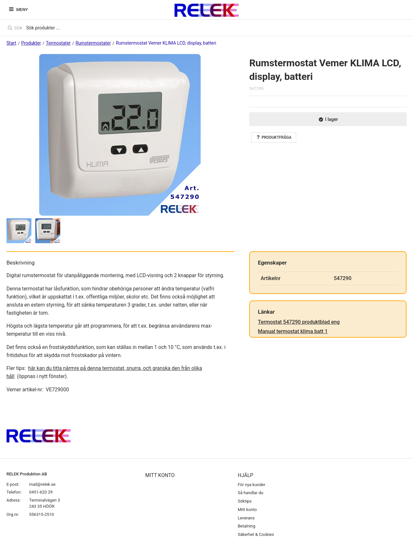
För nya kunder (251, 484)
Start (11, 43)
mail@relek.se (42, 484)
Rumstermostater (93, 43)
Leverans (246, 518)
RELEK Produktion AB (26, 474)
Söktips (244, 501)
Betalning (246, 526)
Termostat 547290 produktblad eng (299, 322)
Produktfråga (273, 137)
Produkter (31, 43)
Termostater (58, 43)
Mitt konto (247, 509)
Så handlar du (250, 492)
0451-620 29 (41, 492)
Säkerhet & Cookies (256, 534)
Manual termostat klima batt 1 (293, 331)
